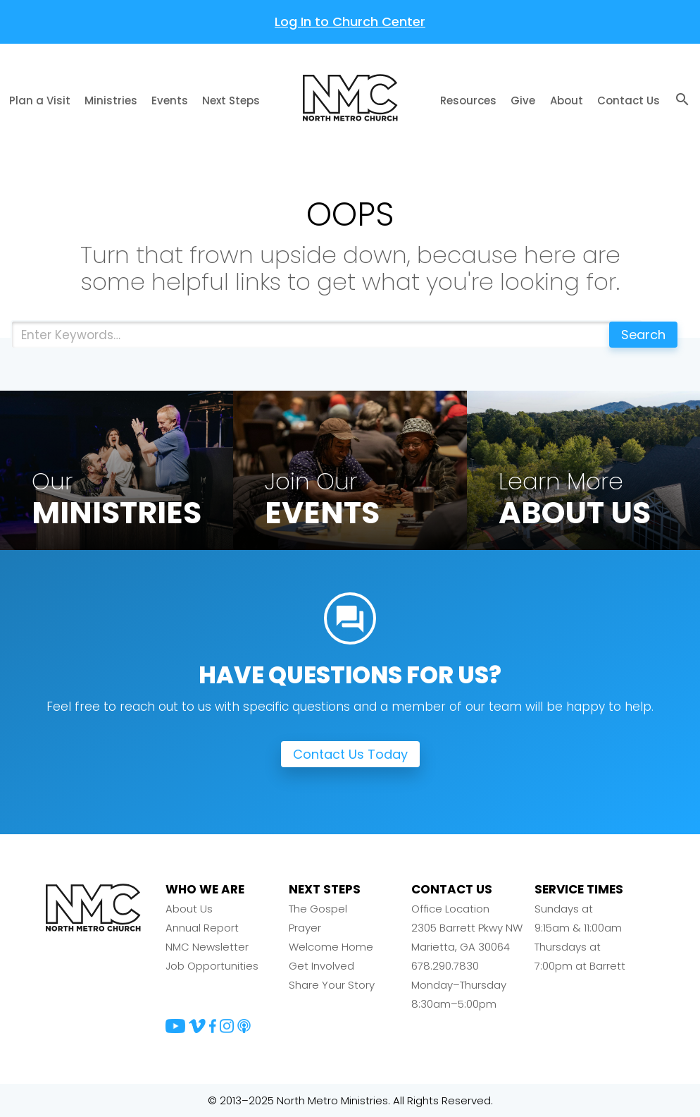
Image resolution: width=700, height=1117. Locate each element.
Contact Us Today (350, 754)
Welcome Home (331, 946)
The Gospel (318, 908)
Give (523, 100)
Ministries (111, 100)
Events (169, 100)
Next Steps (231, 100)
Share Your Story (332, 984)
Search (643, 334)
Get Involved (321, 965)
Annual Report (202, 927)
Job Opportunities (211, 965)
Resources (468, 100)
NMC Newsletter (207, 946)
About (566, 100)
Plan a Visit (39, 100)
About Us (189, 908)
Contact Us (628, 100)
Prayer (305, 927)
